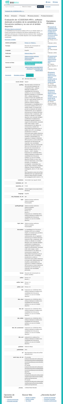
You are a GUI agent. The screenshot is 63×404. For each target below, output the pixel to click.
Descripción (8, 75)
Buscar (40, 6)
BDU (7, 2)
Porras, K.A (28, 42)
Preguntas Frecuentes (49, 399)
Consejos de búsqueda (50, 397)
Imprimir (15, 15)
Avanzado (47, 6)
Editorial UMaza (29, 53)
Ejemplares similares (19, 75)
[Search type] (29, 6)
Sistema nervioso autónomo (32, 56)
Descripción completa (10, 39)
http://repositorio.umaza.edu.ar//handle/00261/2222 (33, 63)
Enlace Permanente (48, 15)
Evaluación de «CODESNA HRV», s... (14, 11)
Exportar (23, 15)
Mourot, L (33, 42)
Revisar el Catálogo (30, 397)
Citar (7, 15)
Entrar (55, 2)
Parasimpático (28, 59)
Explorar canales (30, 399)
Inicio (48, 2)
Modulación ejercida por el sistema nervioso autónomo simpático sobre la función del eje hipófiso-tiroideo (52, 77)
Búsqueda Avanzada (12, 401)
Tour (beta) (28, 400)
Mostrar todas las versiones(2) (13, 29)
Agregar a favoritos (34, 15)
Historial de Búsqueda (12, 399)
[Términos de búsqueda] (12, 6)
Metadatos (29, 75)
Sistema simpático (29, 58)
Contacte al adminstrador (50, 400)
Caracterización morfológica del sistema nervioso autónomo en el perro (52, 59)
